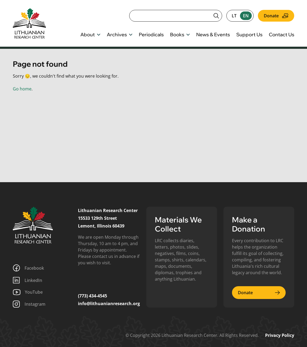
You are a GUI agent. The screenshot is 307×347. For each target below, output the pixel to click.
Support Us (249, 35)
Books (180, 35)
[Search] (175, 16)
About (90, 35)
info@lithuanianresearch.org (109, 303)
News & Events (213, 35)
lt (234, 16)
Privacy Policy (279, 335)
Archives (119, 35)
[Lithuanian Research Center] (33, 225)
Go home (22, 89)
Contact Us (281, 35)
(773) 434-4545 (92, 296)
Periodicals (151, 35)
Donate (276, 16)
